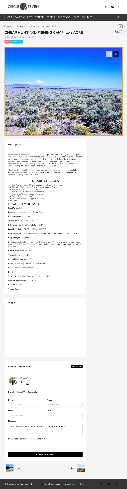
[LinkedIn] (111, 484)
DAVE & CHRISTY (24, 17)
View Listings (76, 366)
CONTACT (87, 17)
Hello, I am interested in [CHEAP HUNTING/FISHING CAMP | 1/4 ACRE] (45, 429)
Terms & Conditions (52, 484)
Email (10, 411)
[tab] (109, 54)
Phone (49, 400)
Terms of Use (41, 439)
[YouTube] (119, 484)
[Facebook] (103, 484)
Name (10, 400)
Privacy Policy (70, 484)
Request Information (45, 454)
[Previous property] (9, 468)
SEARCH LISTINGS (45, 17)
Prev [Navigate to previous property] (18, 468)
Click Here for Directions (72, 233)
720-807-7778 (28, 381)
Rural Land (19, 26)
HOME (9, 17)
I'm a (49, 411)
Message (12, 421)
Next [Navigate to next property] (72, 468)
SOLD (7, 42)
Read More (12, 201)
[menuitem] (118, 17)
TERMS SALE (16, 42)
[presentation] (27, 447)
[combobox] (65, 415)
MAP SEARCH (64, 17)
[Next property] (81, 468)
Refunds (83, 484)
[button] (121, 26)
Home (9, 26)
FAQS (77, 17)
